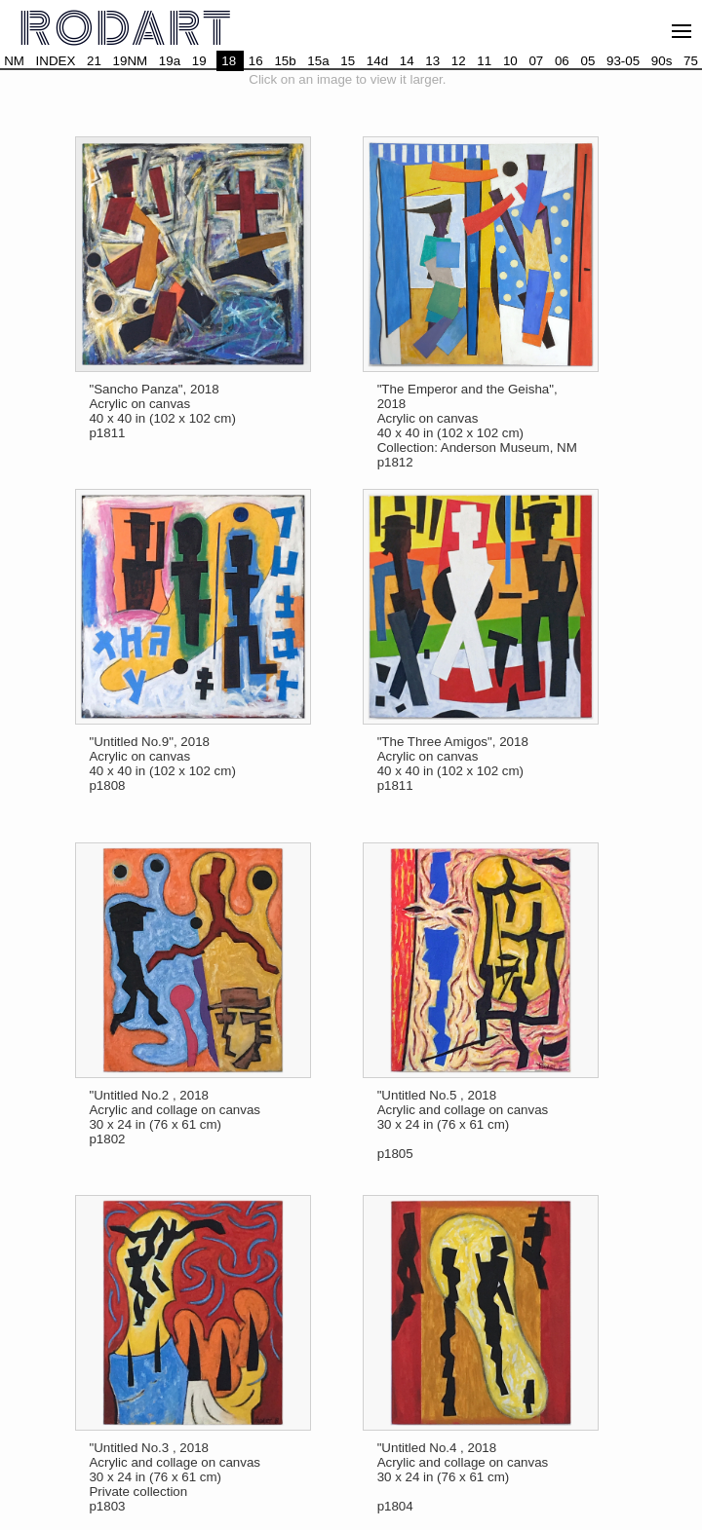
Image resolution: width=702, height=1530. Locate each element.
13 (432, 61)
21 (94, 61)
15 (347, 61)
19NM (130, 61)
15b (284, 61)
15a (318, 61)
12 (458, 61)
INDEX (56, 61)
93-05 (623, 61)
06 (562, 61)
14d (377, 61)
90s (662, 61)
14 (407, 61)
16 (256, 61)
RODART (127, 30)
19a (169, 61)
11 (484, 61)
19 (199, 61)
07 (535, 61)
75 (690, 61)
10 (510, 61)
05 (587, 61)
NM (14, 61)
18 (228, 61)
